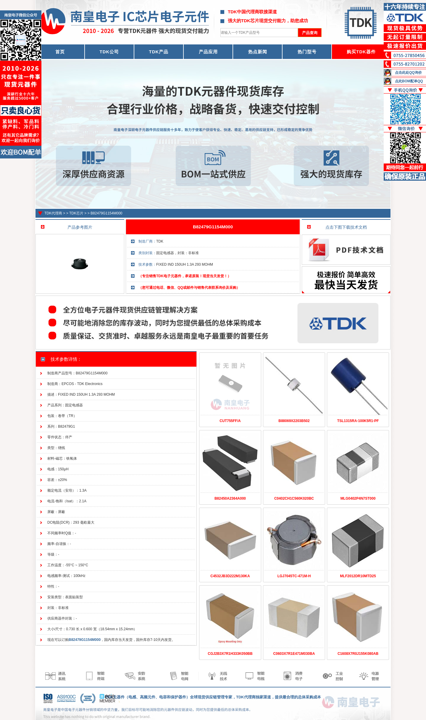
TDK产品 (159, 51)
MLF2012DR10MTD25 (358, 576)
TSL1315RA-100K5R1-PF (358, 421)
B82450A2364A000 (230, 498)
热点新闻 (257, 51)
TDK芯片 (76, 213)
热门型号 (307, 51)
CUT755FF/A (230, 421)
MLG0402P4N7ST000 (358, 498)
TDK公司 (109, 51)
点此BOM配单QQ (409, 81)
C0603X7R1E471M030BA (294, 654)
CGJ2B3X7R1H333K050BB (230, 654)
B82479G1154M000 (106, 213)
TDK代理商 (53, 213)
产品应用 (208, 51)
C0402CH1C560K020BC (294, 498)
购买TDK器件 (361, 51)
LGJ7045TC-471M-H (294, 576)
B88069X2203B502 (293, 421)
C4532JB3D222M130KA (230, 576)
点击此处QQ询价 (408, 72)
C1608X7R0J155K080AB (358, 654)
